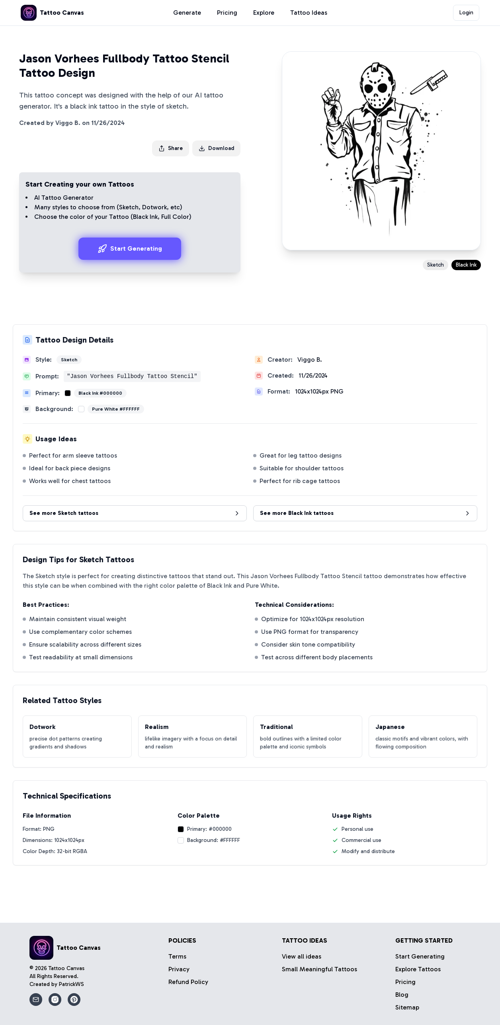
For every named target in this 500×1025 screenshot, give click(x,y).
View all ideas (301, 956)
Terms (177, 956)
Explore (263, 12)
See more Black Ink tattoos (365, 513)
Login (466, 12)
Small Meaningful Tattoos (319, 969)
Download (216, 148)
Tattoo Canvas (66, 968)
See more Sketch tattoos (134, 513)
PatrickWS (71, 984)
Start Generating (130, 248)
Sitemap (407, 1007)
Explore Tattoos (418, 969)
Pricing (227, 12)
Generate (187, 12)
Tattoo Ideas (308, 12)
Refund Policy (188, 982)
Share (170, 148)
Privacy (178, 969)
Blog (401, 994)
